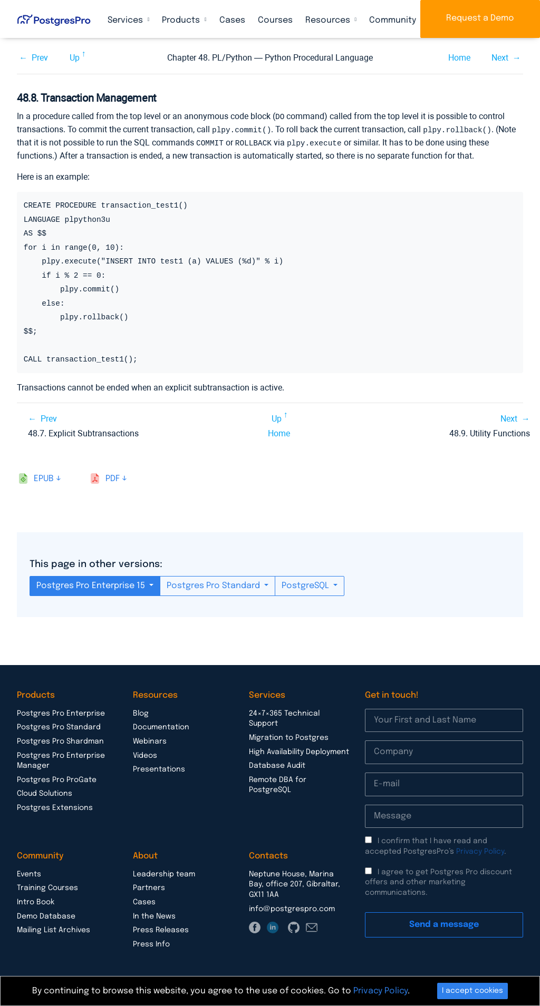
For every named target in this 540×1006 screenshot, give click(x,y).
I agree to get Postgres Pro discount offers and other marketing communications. (438, 881)
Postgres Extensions (55, 806)
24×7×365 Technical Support (284, 717)
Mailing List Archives (53, 928)
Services (126, 20)
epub (44, 477)
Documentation (161, 725)
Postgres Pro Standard (214, 584)
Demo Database (46, 915)
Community (393, 20)
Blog (141, 712)
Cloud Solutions (44, 792)
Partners (149, 886)
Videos (145, 754)
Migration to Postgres (289, 736)
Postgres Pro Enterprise (61, 712)
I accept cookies (472, 990)
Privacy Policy (480, 850)
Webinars (150, 740)
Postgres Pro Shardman (60, 740)
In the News (154, 915)
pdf (112, 477)
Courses (275, 20)
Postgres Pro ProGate (57, 778)
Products (182, 20)
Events (29, 872)
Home (459, 58)
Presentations (159, 767)
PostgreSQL (306, 584)
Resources (328, 20)
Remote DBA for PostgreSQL (277, 784)
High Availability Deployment (299, 750)
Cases (232, 20)
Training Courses (47, 886)
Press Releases (161, 928)
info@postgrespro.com (292, 907)
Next (499, 58)
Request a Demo (480, 18)
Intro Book (35, 900)
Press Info (151, 942)
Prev (40, 58)
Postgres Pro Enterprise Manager (61, 759)
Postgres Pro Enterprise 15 (91, 584)
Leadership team (164, 872)
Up (75, 58)
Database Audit (277, 764)
